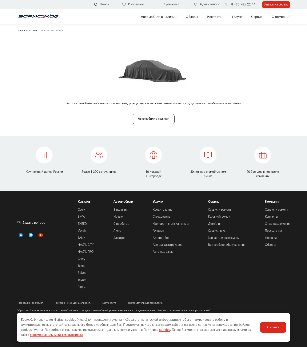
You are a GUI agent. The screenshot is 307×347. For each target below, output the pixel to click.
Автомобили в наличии (158, 17)
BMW (81, 216)
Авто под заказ (163, 251)
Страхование (161, 216)
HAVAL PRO (85, 251)
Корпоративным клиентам (171, 223)
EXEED (82, 223)
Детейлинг (215, 223)
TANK (81, 238)
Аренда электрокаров (167, 244)
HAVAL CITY (86, 244)
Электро (119, 238)
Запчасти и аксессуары (223, 238)
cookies (164, 329)
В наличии (120, 209)
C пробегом (121, 223)
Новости (271, 238)
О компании (281, 17)
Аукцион (158, 230)
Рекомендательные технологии (145, 303)
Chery (81, 259)
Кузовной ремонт (220, 216)
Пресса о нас (274, 230)
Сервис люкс (217, 230)
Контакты (214, 17)
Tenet (81, 266)
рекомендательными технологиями (56, 334)
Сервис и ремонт (219, 209)
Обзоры (192, 17)
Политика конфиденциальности (72, 303)
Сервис (256, 17)
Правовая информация (30, 303)
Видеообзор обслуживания (226, 244)
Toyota (82, 280)
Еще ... (82, 287)
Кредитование (162, 209)
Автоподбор (161, 238)
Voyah (82, 230)
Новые (118, 216)
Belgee (82, 272)
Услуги (237, 17)
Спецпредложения (277, 223)
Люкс (117, 230)
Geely (81, 209)
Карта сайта (109, 303)
